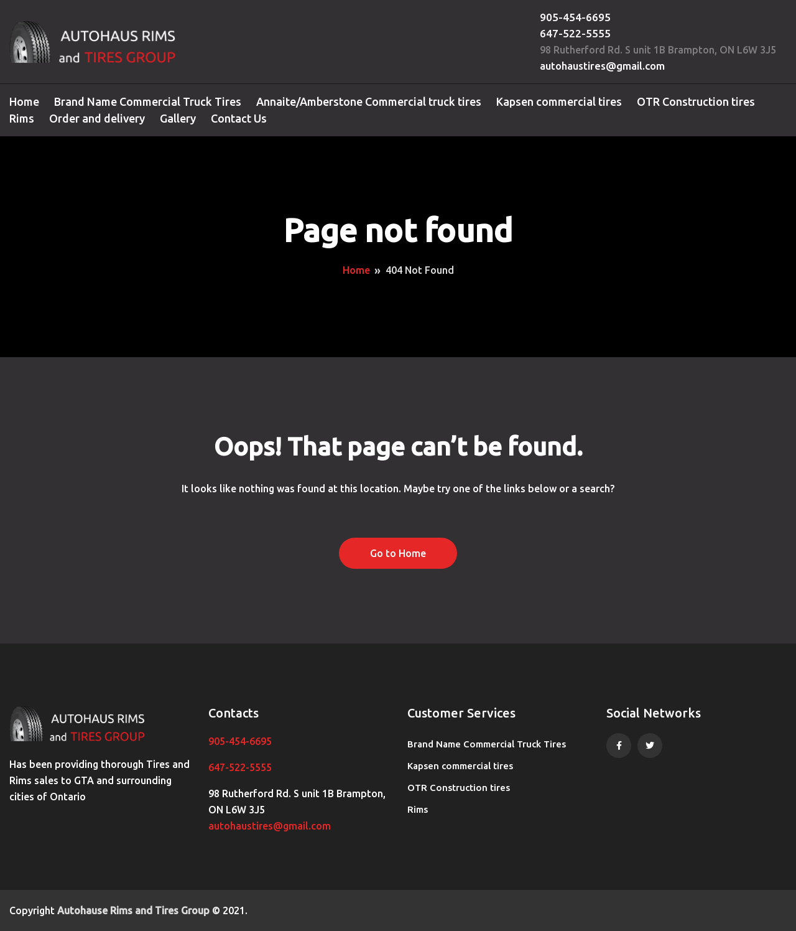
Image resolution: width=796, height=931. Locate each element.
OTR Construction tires (696, 101)
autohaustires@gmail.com (602, 66)
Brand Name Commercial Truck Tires (147, 101)
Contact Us (239, 118)
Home (24, 101)
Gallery (178, 118)
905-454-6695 (575, 17)
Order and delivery (97, 118)
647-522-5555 (575, 33)
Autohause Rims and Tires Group (133, 910)
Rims (21, 118)
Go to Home (398, 553)
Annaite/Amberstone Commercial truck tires (368, 101)
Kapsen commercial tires (559, 101)
